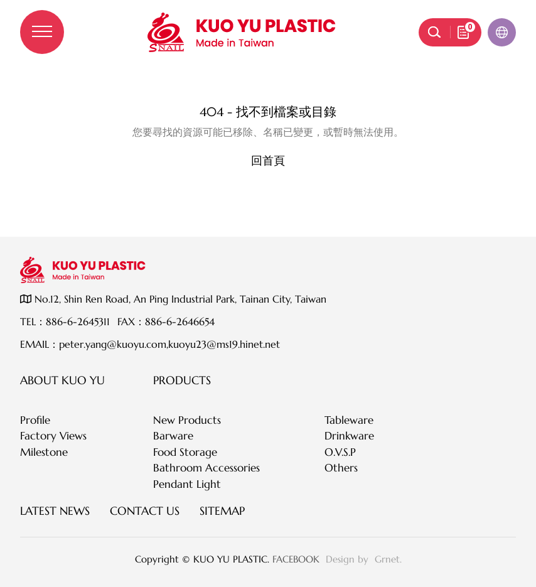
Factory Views (53, 436)
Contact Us (145, 511)
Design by (349, 559)
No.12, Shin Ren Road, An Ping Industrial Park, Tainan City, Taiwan (173, 299)
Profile (35, 420)
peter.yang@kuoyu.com (112, 344)
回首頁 (268, 160)
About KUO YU (62, 380)
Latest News (55, 511)
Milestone (44, 452)
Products (182, 380)
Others (341, 468)
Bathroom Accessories (206, 468)
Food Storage (185, 452)
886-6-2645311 (78, 321)
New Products (187, 420)
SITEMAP (222, 511)
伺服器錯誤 (268, 86)
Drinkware (349, 436)
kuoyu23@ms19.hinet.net (224, 344)
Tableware (348, 420)
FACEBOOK (295, 559)
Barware (173, 436)
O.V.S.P (340, 452)
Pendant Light (187, 484)
